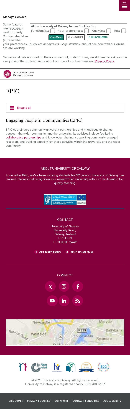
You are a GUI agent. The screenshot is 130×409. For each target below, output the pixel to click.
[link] (23, 367)
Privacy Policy (104, 61)
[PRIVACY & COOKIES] (40, 401)
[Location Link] (65, 343)
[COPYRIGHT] (63, 401)
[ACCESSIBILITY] (112, 401)
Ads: (117, 30)
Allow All (57, 37)
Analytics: (98, 30)
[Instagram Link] (64, 286)
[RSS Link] (77, 300)
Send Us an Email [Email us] (82, 252)
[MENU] (124, 5)
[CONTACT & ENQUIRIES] (87, 401)
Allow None (77, 37)
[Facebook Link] (77, 286)
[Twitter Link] (50, 286)
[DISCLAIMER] (17, 401)
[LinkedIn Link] (64, 300)
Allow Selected (99, 37)
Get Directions (50, 252)
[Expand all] (65, 107)
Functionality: (40, 30)
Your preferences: (70, 30)
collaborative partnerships (23, 137)
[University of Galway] (19, 74)
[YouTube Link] (52, 300)
